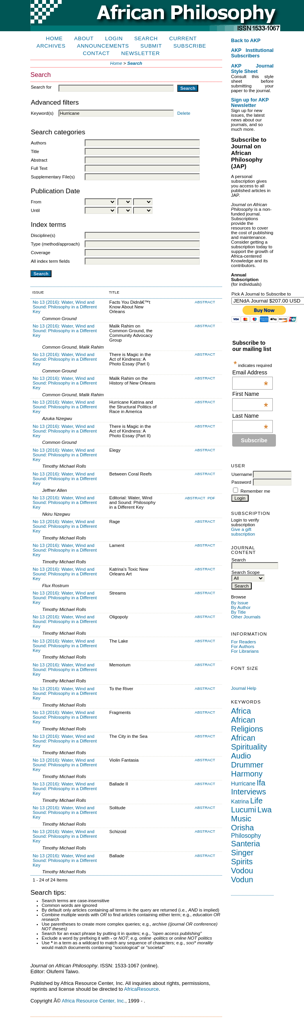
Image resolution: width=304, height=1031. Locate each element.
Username (241, 474)
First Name (250, 394)
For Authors (242, 646)
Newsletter (140, 53)
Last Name (250, 416)
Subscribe (189, 46)
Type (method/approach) (55, 244)
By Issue (239, 602)
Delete (183, 113)
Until (35, 210)
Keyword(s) (42, 113)
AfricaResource (141, 989)
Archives (51, 46)
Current (183, 38)
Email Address (250, 372)
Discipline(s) (43, 235)
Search (146, 38)
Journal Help (243, 688)
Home (54, 38)
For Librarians (245, 651)
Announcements (103, 46)
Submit (151, 46)
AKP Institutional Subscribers (252, 53)
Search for (41, 87)
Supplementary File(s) (53, 177)
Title (35, 151)
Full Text (39, 168)
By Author (241, 607)
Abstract (39, 160)
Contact (96, 53)
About (84, 38)
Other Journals (246, 616)
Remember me (255, 491)
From (36, 201)
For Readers (243, 641)
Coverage (40, 252)
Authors (38, 143)
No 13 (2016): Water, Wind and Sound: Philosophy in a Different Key (65, 307)
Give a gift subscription (243, 531)
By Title (238, 612)
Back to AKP (246, 40)
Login (114, 38)
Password (241, 482)
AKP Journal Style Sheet (252, 68)
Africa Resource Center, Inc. (93, 1001)
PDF (211, 498)
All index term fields (50, 261)
